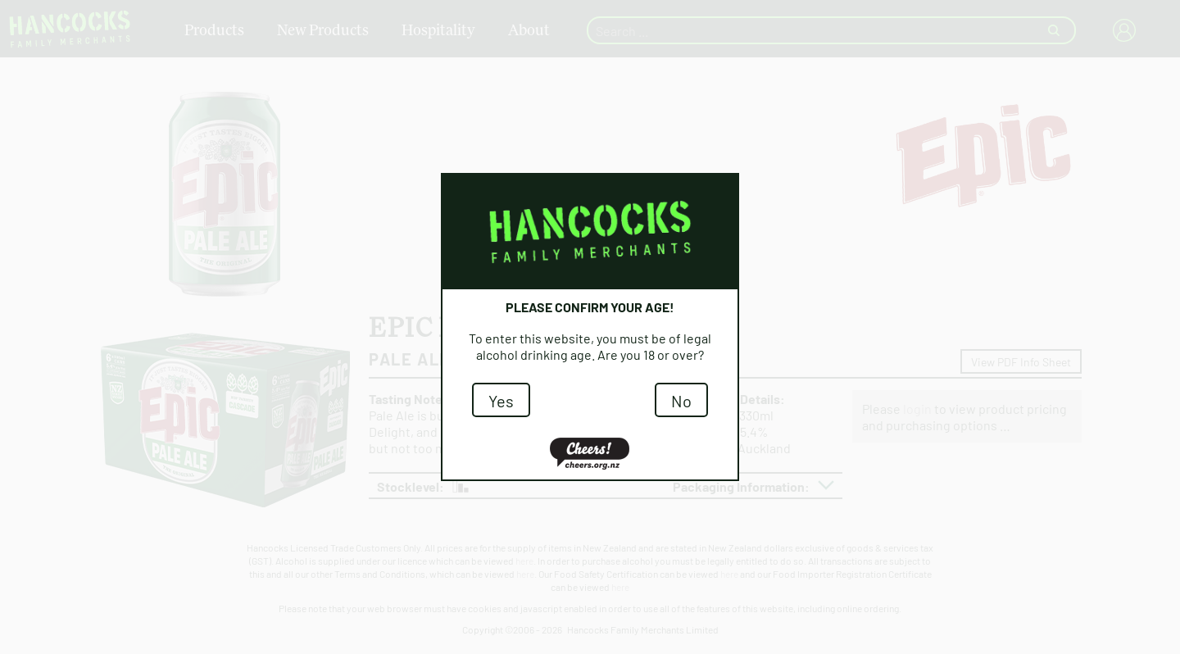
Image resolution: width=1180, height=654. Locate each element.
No (681, 400)
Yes (501, 400)
